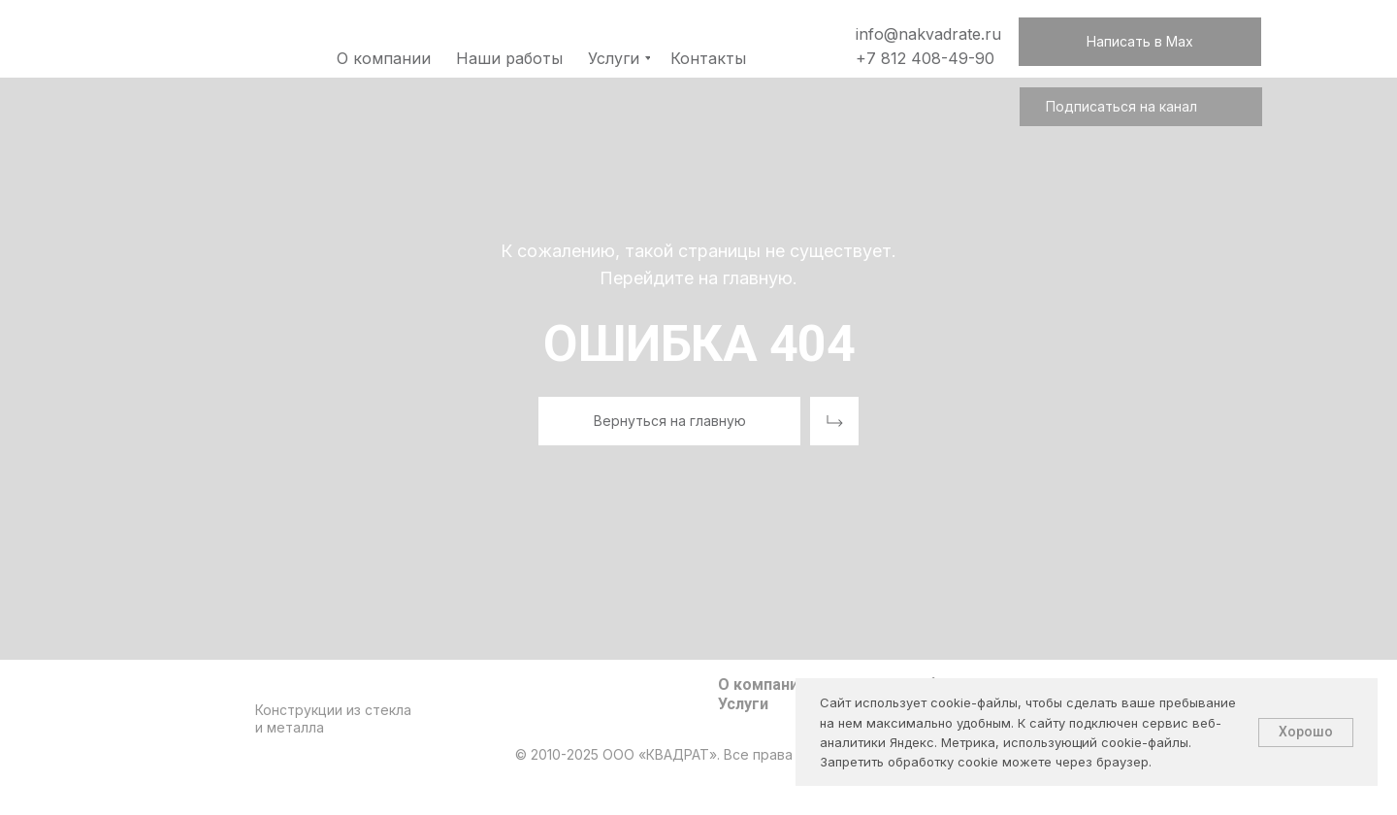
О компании (762, 684)
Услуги (743, 704)
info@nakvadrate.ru (928, 34)
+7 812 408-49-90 (925, 58)
